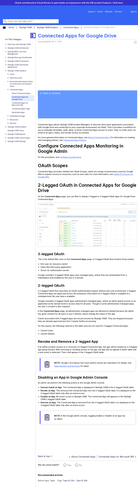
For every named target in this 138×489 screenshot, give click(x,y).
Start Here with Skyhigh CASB (19, 44)
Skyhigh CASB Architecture (18, 48)
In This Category (13, 39)
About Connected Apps (21, 93)
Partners (118, 11)
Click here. (118, 2)
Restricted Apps (18, 112)
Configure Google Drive (70, 157)
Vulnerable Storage (17, 116)
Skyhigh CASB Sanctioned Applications (18, 66)
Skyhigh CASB (25, 27)
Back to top (44, 456)
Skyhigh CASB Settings (17, 141)
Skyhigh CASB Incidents (17, 127)
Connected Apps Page (21, 109)
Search (5, 21)
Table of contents (51, 93)
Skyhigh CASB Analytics (48, 27)
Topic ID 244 (68, 480)
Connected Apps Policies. (75, 140)
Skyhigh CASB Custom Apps (19, 138)
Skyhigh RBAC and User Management (17, 53)
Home (11, 27)
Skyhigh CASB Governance (18, 61)
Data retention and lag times (67, 366)
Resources (14, 120)
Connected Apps (71, 27)
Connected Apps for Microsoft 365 (20, 104)
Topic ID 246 (81, 480)
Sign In (134, 11)
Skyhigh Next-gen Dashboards (20, 57)
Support (91, 11)
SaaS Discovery (16, 78)
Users (12, 74)
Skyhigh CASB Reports (16, 134)
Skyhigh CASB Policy (16, 130)
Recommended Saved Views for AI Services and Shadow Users (21, 84)
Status (100, 11)
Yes (69, 465)
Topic (52, 480)
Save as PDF (135, 42)
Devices (13, 123)
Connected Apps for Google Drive (20, 98)
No (80, 465)
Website (109, 11)
